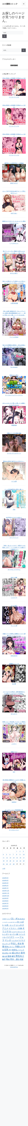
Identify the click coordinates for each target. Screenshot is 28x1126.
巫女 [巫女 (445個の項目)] (10, 950)
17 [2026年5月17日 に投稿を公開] (23, 858)
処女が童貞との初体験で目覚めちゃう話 (14, 78)
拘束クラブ (14, 752)
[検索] (4, 36)
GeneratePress (14, 967)
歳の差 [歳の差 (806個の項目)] (4, 956)
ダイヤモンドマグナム (14, 569)
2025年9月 (5, 898)
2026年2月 (5, 885)
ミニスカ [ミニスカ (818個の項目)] (14, 940)
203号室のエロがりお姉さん (14, 517)
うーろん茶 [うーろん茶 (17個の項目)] (4, 922)
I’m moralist (14, 367)
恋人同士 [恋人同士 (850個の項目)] (5, 953)
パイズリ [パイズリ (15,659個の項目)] (10, 937)
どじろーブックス (14, 97)
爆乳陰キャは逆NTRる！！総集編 (14, 163)
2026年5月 (5, 878)
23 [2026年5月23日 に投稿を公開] (20, 861)
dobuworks (14, 656)
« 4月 (3, 868)
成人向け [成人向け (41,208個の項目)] (16, 952)
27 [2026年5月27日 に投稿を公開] (10, 864)
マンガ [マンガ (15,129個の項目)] (8, 940)
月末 (14, 509)
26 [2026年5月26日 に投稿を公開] (7, 864)
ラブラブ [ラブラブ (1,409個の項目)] (21, 940)
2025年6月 (5, 906)
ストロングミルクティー (14, 453)
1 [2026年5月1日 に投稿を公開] (16, 851)
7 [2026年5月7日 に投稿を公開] (13, 854)
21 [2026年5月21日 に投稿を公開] (13, 861)
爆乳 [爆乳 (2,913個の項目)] (13, 956)
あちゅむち (14, 714)
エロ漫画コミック (10, 3)
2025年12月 (5, 890)
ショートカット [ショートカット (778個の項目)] (17, 931)
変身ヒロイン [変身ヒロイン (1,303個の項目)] (10, 946)
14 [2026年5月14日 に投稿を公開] (13, 858)
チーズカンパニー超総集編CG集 (14, 810)
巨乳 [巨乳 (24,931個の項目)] (6, 949)
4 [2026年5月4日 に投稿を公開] (3, 854)
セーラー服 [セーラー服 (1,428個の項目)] (14, 934)
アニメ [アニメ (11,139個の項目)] (5, 928)
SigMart (14, 802)
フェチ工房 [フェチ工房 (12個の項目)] (17, 937)
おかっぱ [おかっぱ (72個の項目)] (14, 922)
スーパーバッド (14, 537)
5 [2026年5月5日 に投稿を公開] (6, 854)
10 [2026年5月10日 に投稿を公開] (23, 854)
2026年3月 (5, 883)
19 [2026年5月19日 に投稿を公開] (7, 861)
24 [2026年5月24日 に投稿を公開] (23, 861)
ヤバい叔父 (14, 605)
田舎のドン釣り (14, 375)
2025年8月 (5, 901)
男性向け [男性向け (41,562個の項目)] (19, 956)
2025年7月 (5, 903)
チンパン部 (14, 626)
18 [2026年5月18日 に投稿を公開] (3, 861)
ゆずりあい (14, 213)
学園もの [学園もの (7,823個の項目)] (19, 946)
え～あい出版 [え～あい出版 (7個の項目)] (9, 922)
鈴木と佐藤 (14, 577)
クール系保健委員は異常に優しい (14, 489)
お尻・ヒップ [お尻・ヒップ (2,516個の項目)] (10, 925)
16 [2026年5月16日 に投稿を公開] (20, 858)
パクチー (14, 744)
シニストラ (14, 597)
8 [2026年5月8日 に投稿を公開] (16, 854)
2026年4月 (5, 880)
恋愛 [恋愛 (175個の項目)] (10, 953)
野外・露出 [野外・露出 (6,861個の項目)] (15, 959)
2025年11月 (5, 893)
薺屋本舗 (14, 425)
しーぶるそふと (14, 243)
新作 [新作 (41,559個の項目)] (23, 952)
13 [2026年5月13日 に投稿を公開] (10, 858)
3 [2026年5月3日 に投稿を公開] (23, 851)
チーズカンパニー (14, 830)
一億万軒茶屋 (14, 303)
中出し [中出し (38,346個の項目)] (14, 943)
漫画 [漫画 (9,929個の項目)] (9, 956)
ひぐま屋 (14, 481)
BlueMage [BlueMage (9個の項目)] (8, 919)
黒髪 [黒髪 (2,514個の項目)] (21, 959)
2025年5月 (5, 908)
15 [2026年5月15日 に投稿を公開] (17, 858)
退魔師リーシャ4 (14, 664)
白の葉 (14, 684)
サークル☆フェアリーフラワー (14, 395)
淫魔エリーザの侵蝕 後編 (14, 433)
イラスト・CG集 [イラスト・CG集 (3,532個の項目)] (15, 928)
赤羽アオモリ (14, 183)
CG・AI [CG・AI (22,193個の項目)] (14, 918)
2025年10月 (5, 896)
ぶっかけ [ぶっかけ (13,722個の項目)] (20, 925)
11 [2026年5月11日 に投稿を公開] (3, 858)
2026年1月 (5, 888)
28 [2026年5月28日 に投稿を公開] (13, 864)
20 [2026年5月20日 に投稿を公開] (10, 861)
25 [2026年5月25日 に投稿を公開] (3, 864)
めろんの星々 (14, 273)
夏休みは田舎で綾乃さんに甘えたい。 (14, 461)
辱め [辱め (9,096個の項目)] (8, 959)
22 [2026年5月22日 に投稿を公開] (17, 861)
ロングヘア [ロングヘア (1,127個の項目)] (6, 943)
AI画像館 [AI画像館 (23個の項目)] (4, 919)
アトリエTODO (14, 337)
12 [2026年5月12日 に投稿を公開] (7, 858)
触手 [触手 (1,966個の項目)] (4, 959)
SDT (14, 772)
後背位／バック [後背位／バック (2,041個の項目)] (18, 950)
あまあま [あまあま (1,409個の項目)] (21, 919)
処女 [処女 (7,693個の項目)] (20, 943)
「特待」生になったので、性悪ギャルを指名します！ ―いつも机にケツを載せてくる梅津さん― (14, 547)
